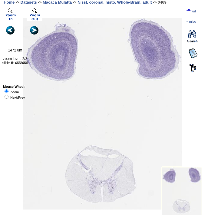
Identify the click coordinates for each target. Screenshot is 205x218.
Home (9, 2)
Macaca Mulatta (57, 2)
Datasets (29, 2)
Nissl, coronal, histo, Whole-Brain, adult (115, 2)
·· (191, 21)
